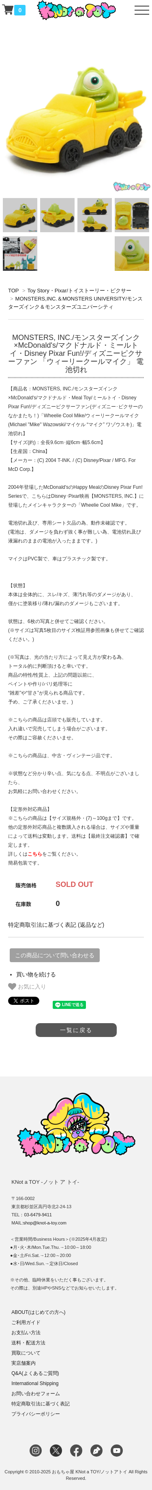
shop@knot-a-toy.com (44, 1222)
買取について (26, 1353)
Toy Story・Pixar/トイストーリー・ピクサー (79, 291)
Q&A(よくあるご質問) (35, 1373)
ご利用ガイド (26, 1322)
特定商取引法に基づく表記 (40, 1404)
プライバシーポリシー (35, 1414)
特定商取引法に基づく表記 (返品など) (56, 924)
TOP (13, 291)
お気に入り (27, 986)
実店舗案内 (23, 1363)
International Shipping (34, 1383)
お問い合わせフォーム (35, 1393)
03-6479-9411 (38, 1214)
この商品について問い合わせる (54, 955)
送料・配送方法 (28, 1343)
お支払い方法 (26, 1332)
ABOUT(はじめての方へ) (38, 1312)
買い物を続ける (36, 974)
